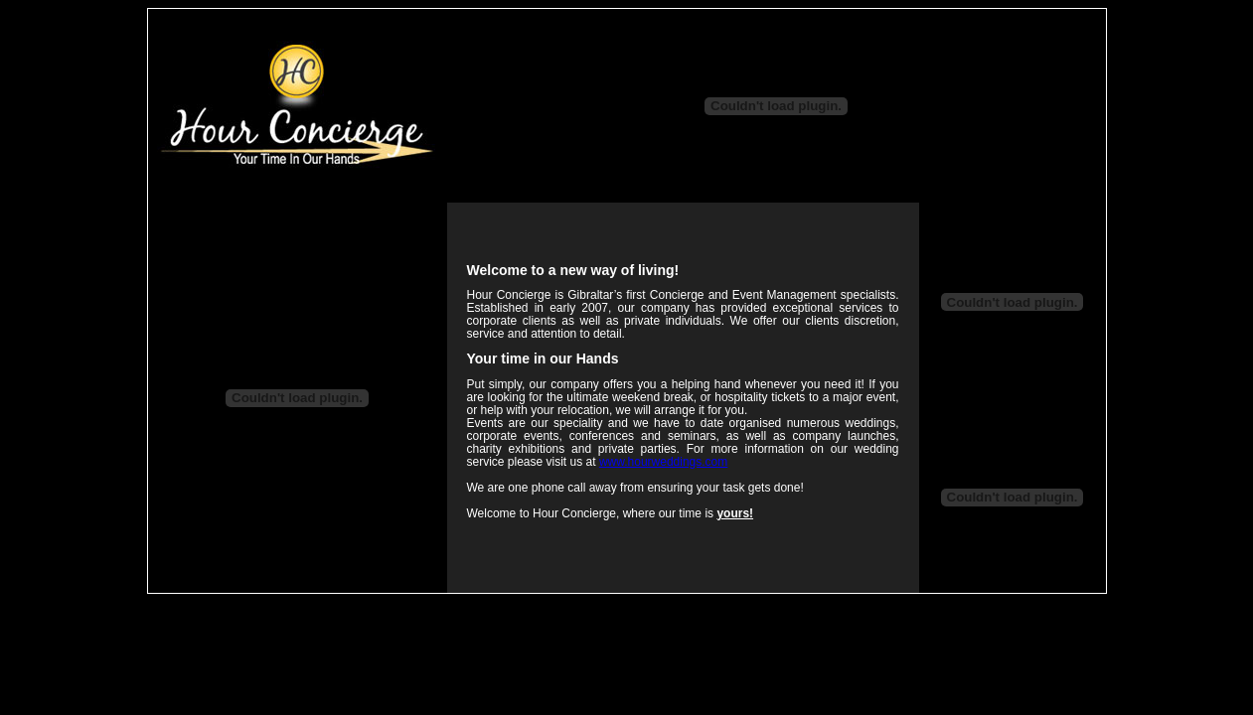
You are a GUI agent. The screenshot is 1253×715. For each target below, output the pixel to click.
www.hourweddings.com (663, 462)
